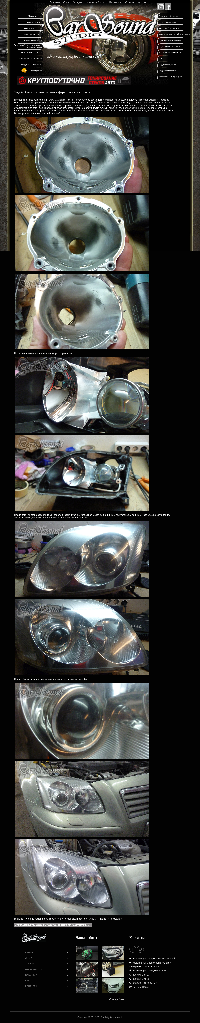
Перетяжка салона (167, 22)
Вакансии (115, 2)
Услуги (77, 2)
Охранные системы (33, 22)
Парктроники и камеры (169, 46)
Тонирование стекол (32, 34)
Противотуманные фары (170, 40)
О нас (66, 2)
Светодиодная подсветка (30, 64)
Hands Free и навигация (170, 52)
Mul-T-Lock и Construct (169, 28)
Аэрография (36, 70)
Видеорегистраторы (168, 70)
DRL (161, 58)
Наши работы (95, 2)
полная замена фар (134, 108)
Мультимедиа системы (31, 52)
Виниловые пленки (33, 40)
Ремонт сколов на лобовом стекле (174, 34)
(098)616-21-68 (139, 979)
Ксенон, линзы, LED (32, 28)
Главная (55, 2)
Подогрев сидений (167, 64)
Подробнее (116, 999)
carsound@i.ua (139, 987)
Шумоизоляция (35, 16)
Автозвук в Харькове (168, 16)
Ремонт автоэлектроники (30, 58)
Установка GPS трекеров (170, 76)
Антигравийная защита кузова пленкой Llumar (28, 46)
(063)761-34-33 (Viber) (143, 983)
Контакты (143, 2)
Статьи (129, 2)
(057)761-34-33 (139, 974)
